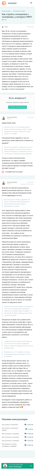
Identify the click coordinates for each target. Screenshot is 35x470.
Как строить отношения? (10, 424)
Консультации (6, 11)
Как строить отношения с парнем (10, 429)
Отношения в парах (19, 11)
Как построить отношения (10, 434)
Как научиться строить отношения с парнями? (9, 445)
